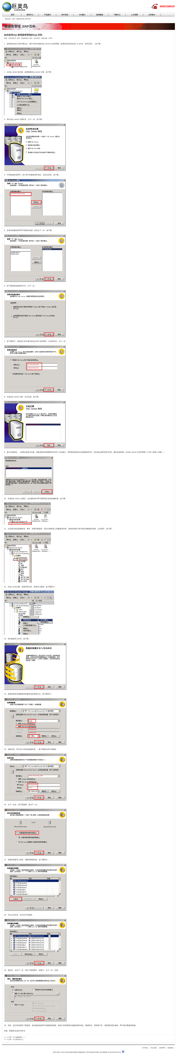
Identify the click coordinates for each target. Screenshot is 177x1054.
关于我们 (145, 1048)
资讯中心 (30, 15)
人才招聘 (134, 15)
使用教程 (99, 15)
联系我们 (171, 1048)
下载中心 (117, 15)
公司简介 (151, 15)
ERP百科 (64, 15)
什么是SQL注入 (18, 1039)
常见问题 (154, 1048)
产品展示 (47, 15)
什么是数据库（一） (19, 1037)
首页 (12, 15)
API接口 (82, 15)
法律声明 (162, 1048)
